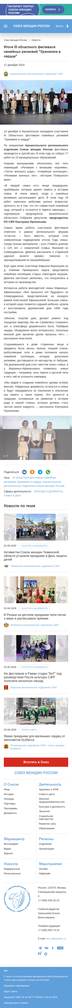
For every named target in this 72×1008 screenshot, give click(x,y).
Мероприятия (50, 864)
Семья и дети (12, 495)
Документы (10, 813)
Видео (7, 848)
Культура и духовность (48, 491)
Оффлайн (44, 873)
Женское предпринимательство (52, 800)
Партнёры (9, 803)
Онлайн (43, 868)
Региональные (12, 873)
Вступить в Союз (36, 762)
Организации (46, 848)
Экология (44, 811)
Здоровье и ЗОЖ (49, 789)
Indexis (24, 1003)
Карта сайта (10, 991)
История (8, 794)
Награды (9, 798)
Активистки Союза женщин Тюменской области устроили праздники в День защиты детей (35, 556)
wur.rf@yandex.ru (56, 938)
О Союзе (11, 784)
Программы (10, 808)
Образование (47, 828)
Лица (7, 789)
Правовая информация (17, 985)
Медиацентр (14, 839)
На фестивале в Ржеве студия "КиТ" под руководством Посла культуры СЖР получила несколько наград (33, 677)
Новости (11, 864)
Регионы (46, 839)
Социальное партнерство (46, 818)
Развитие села (47, 823)
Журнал (8, 853)
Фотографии (11, 843)
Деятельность (50, 784)
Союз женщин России (31, 26)
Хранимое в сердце (28, 481)
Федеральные (12, 868)
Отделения (45, 843)
